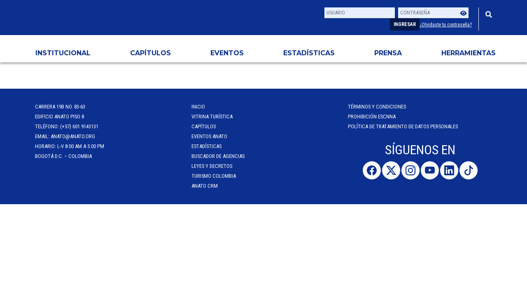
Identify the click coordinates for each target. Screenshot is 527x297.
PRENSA (388, 53)
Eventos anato (209, 136)
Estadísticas (309, 53)
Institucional (63, 53)
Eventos (227, 53)
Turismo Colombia (213, 176)
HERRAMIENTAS (468, 53)
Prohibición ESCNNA (372, 116)
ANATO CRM (204, 186)
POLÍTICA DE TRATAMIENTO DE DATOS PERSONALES (403, 126)
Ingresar (405, 24)
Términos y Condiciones (377, 107)
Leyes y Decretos (211, 166)
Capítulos (150, 53)
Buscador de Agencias (218, 156)
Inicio (198, 107)
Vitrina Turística (212, 116)
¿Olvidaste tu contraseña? (446, 25)
